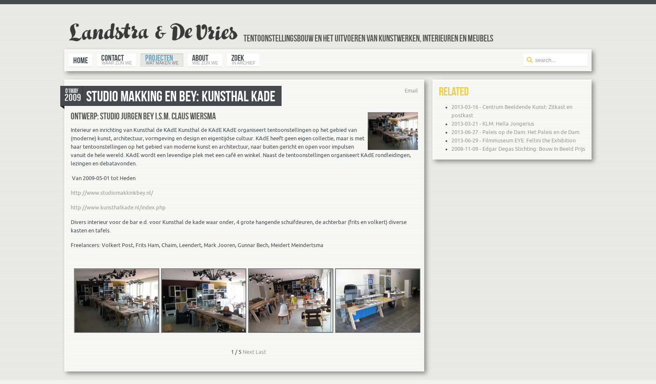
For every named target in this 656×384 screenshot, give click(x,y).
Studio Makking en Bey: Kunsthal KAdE (180, 96)
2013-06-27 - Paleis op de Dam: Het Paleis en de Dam (515, 132)
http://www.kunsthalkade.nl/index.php (118, 207)
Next (248, 352)
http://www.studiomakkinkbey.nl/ (112, 193)
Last (261, 352)
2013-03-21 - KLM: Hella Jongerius (492, 123)
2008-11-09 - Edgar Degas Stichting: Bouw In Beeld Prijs (518, 149)
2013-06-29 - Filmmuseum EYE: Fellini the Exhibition (513, 140)
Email (411, 90)
